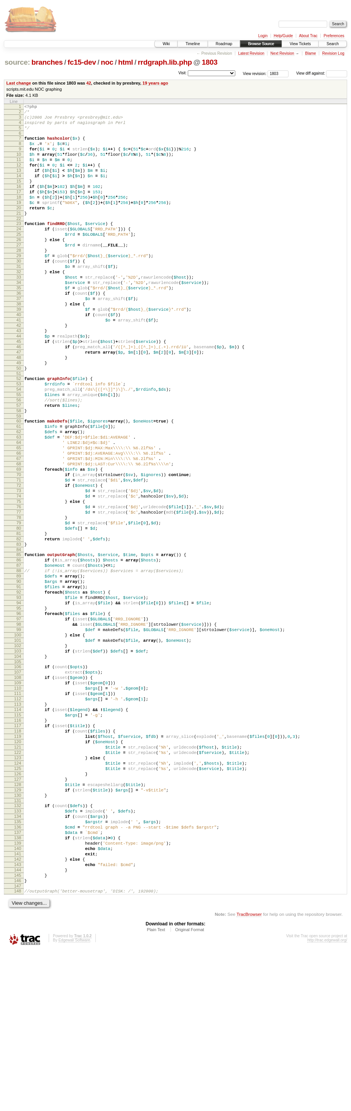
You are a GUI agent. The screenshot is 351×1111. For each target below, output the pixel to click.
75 (18, 581)
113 (17, 826)
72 (18, 562)
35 (18, 324)
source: (17, 62)
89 (18, 671)
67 (18, 529)
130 (17, 936)
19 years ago (155, 83)
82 (18, 627)
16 (18, 202)
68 (18, 536)
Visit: (182, 73)
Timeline (192, 44)
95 (18, 710)
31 (18, 298)
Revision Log (333, 53)
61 (18, 490)
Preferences (334, 36)
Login (262, 36)
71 (18, 555)
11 (18, 170)
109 (17, 800)
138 (17, 987)
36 (18, 331)
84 (18, 640)
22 (18, 241)
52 (18, 433)
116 (17, 845)
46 (18, 396)
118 (17, 858)
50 (18, 422)
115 (17, 839)
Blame (310, 53)
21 (18, 235)
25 (18, 259)
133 (17, 954)
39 (18, 350)
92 (18, 690)
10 (18, 163)
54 (18, 446)
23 (18, 246)
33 (18, 311)
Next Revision (282, 53)
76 (18, 588)
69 (18, 542)
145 (17, 1032)
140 (17, 1000)
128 (17, 923)
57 (18, 466)
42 (88, 83)
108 (17, 793)
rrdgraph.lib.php (165, 62)
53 (18, 440)
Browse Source (261, 44)
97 (18, 723)
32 (18, 305)
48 (18, 409)
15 (18, 196)
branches (47, 62)
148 (17, 1050)
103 (17, 762)
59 (18, 479)
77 (18, 594)
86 (18, 651)
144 (17, 1026)
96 (18, 717)
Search (332, 44)
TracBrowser (249, 1074)
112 (17, 819)
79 (18, 607)
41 (18, 363)
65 (18, 516)
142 (17, 1013)
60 (18, 484)
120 (17, 871)
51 (18, 428)
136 (17, 974)
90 (18, 677)
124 (17, 897)
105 (17, 775)
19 (18, 222)
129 (17, 930)
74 (18, 575)
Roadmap (224, 44)
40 (18, 357)
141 (17, 1006)
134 (17, 961)
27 (18, 272)
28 (18, 279)
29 (18, 285)
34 (18, 318)
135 (17, 967)
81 (18, 620)
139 (17, 993)
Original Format (189, 1090)
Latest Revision (251, 53)
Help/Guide (283, 36)
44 (18, 383)
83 (18, 633)
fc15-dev (81, 62)
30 (18, 292)
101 (17, 749)
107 (17, 787)
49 (18, 415)
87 (18, 658)
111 (17, 813)
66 (18, 523)
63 (18, 503)
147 (17, 1045)
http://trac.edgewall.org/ (327, 1101)
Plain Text (156, 1090)
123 (17, 891)
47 (18, 402)
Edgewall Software (74, 1101)
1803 (210, 62)
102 (17, 756)
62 (18, 497)
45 (18, 389)
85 (18, 645)
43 (18, 376)
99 (18, 736)
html (125, 62)
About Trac (308, 36)
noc (107, 62)
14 (18, 189)
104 (17, 769)
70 (18, 549)
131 (17, 943)
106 (17, 780)
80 (18, 614)
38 (18, 344)
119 (17, 865)
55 (18, 453)
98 (18, 730)
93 (18, 697)
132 (17, 948)
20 (18, 228)
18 (18, 215)
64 (18, 510)
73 (18, 568)
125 (17, 904)
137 (17, 980)
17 (18, 209)
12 (18, 176)
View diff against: (321, 73)
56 (18, 459)
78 (18, 601)
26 (18, 266)
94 (18, 704)
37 (18, 337)
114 (17, 832)
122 (17, 884)
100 (17, 743)
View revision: (255, 73)
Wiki (166, 44)
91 (18, 684)
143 (17, 1019)
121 (17, 878)
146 (17, 1039)
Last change (19, 83)
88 (18, 664)
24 (18, 253)
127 (17, 917)
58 (18, 472)
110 (17, 806)
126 (17, 910)
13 (18, 183)
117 (17, 852)
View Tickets (300, 44)
